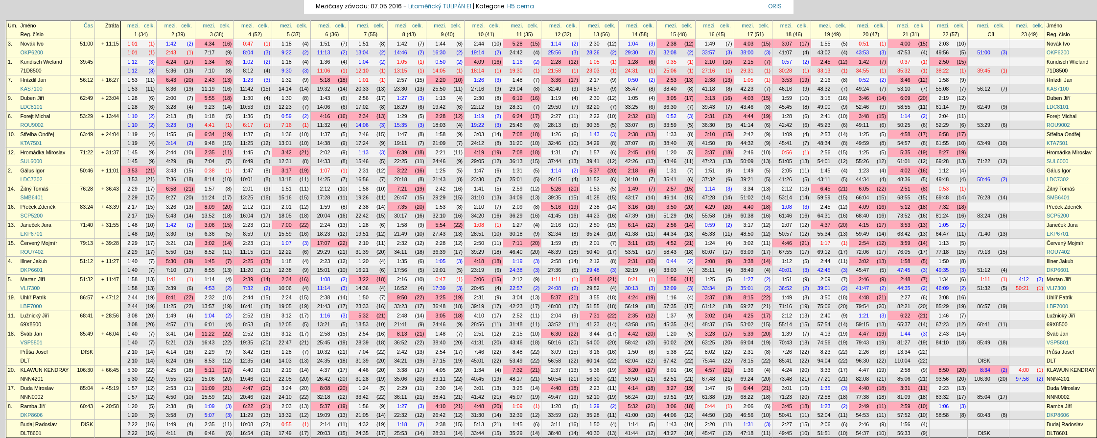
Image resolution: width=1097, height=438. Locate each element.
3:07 (787, 44)
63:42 (903, 234)
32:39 (516, 415)
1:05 (402, 62)
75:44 (708, 361)
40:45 (477, 379)
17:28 (323, 197)
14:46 (400, 52)
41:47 (862, 288)
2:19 (944, 98)
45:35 (670, 324)
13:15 (400, 70)
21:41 (400, 324)
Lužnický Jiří (35, 315)
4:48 (864, 297)
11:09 (208, 388)
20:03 (323, 433)
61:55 (942, 143)
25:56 (554, 52)
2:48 (905, 279)
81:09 (903, 397)
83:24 (86, 207)
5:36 (171, 70)
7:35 (402, 207)
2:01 (248, 189)
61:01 (903, 161)
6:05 (864, 189)
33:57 (708, 52)
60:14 (593, 361)
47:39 (631, 216)
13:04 (362, 52)
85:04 (86, 388)
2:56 (363, 98)
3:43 (171, 170)
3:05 (671, 98)
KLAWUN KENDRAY (45, 370)
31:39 (362, 252)
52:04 (824, 415)
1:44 (440, 44)
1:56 (671, 279)
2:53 (671, 80)
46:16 (785, 89)
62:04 (631, 361)
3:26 (171, 207)
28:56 (477, 324)
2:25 (248, 261)
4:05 (440, 370)
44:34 (862, 179)
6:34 (210, 134)
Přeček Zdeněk (38, 207)
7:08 (518, 134)
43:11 (824, 179)
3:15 (825, 98)
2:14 (325, 424)
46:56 (747, 415)
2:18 (633, 170)
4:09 (479, 62)
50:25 (903, 125)
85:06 (903, 379)
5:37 (594, 170)
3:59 (905, 243)
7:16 (286, 125)
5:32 (363, 315)
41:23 (593, 324)
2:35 (210, 152)
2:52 (248, 315)
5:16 (556, 207)
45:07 (516, 397)
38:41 (439, 397)
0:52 (864, 80)
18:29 (400, 107)
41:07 (785, 52)
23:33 (362, 306)
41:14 (747, 125)
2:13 (171, 116)
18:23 (323, 234)
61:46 (785, 216)
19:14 (477, 52)
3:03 (479, 134)
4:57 (171, 324)
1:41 (479, 189)
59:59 (824, 197)
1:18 (286, 44)
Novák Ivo (32, 44)
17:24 (362, 143)
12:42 (246, 89)
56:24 (631, 397)
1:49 (710, 44)
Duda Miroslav (37, 388)
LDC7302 (32, 179)
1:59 (787, 98)
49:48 (942, 179)
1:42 (171, 44)
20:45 (477, 288)
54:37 (862, 433)
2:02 (325, 152)
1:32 (286, 80)
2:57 (402, 80)
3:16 (633, 207)
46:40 (516, 252)
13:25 (246, 197)
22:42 (362, 216)
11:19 (208, 89)
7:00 (286, 225)
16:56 (362, 179)
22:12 (477, 107)
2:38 (671, 44)
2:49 (864, 406)
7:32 (944, 207)
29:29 (439, 197)
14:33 (323, 161)
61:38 (708, 397)
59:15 (862, 324)
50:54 (554, 379)
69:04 (747, 342)
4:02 (905, 170)
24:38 (516, 270)
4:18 (479, 261)
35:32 (903, 70)
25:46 (516, 125)
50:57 (785, 234)
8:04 (248, 52)
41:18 (708, 89)
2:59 (518, 189)
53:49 (516, 361)
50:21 (1022, 288)
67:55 (785, 252)
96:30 (862, 361)
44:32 (747, 143)
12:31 (285, 161)
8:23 (825, 352)
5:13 (479, 424)
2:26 (864, 352)
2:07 (787, 225)
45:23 (824, 125)
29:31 (747, 70)
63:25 (708, 342)
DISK (87, 352)
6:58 (944, 134)
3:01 (671, 370)
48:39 (554, 252)
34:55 (862, 70)
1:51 (325, 44)
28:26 (593, 52)
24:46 (439, 161)
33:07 (631, 125)
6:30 (556, 334)
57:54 (824, 324)
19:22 (477, 125)
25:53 (400, 433)
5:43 (171, 216)
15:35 (400, 125)
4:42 (633, 334)
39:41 (593, 161)
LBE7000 (31, 306)
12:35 (246, 361)
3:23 (171, 125)
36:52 (785, 288)
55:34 (824, 234)
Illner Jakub (34, 261)
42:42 (785, 125)
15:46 (362, 161)
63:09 (747, 252)
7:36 (171, 179)
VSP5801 (32, 342)
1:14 (556, 44)
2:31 (710, 116)
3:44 (594, 334)
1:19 (556, 98)
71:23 (785, 397)
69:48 (942, 197)
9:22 (286, 52)
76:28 (86, 189)
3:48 (864, 116)
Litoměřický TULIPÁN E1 (439, 6)
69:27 (747, 306)
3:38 (748, 261)
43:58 (631, 324)
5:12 (905, 207)
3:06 (210, 225)
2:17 (594, 80)
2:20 (440, 80)
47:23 (708, 161)
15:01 (323, 270)
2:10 (710, 62)
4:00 (905, 44)
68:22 (747, 397)
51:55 (593, 306)
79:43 (862, 342)
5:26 (556, 189)
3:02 (210, 243)
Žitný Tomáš (34, 189)
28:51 (477, 234)
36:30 (670, 107)
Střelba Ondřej (37, 134)
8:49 (248, 161)
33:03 (670, 270)
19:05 (285, 306)
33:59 (670, 125)
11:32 (323, 125)
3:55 (594, 297)
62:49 (86, 98)
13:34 (903, 352)
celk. (149, 25)
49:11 (862, 125)
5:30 (171, 261)
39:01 (824, 288)
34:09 (516, 197)
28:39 (362, 342)
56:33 (903, 433)
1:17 (825, 243)
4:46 (787, 243)
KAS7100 (32, 89)
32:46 (554, 143)
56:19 (631, 306)
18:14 (477, 70)
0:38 (210, 170)
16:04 (246, 216)
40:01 (785, 270)
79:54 (862, 306)
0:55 (286, 424)
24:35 (323, 361)
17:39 (439, 288)
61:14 (942, 107)
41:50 (708, 143)
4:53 (210, 288)
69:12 (824, 252)
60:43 (86, 406)
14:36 (362, 288)
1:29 (402, 116)
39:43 (708, 107)
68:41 (86, 315)
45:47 (862, 270)
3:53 (787, 80)
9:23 (210, 107)
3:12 (286, 315)
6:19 (518, 98)
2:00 (171, 98)
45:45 (785, 107)
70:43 (785, 342)
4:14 (171, 352)
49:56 (942, 52)
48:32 (824, 89)
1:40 (132, 261)
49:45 (785, 433)
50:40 (593, 252)
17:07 (323, 243)
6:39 (402, 152)
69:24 (747, 379)
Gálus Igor (33, 170)
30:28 (785, 70)
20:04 (323, 216)
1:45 (132, 152)
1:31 (556, 152)
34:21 (400, 361)
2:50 (944, 62)
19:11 (400, 143)
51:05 (785, 161)
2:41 (825, 116)
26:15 (554, 179)
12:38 (285, 270)
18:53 (362, 324)
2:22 (594, 116)
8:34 (985, 370)
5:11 (210, 370)
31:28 (362, 379)
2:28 (556, 62)
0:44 (671, 261)
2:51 (905, 189)
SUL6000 (31, 161)
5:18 (325, 80)
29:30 (631, 52)
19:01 (439, 270)
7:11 (518, 243)
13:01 (285, 143)
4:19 (479, 152)
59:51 (670, 397)
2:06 (748, 406)
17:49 (285, 433)
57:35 (670, 306)
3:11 (633, 243)
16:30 (439, 52)
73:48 (785, 379)
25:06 (670, 70)
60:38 (747, 216)
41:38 (631, 234)
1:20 (671, 152)
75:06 (824, 306)
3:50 (671, 207)
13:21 (323, 324)
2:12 (325, 189)
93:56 (942, 379)
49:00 (824, 107)
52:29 (942, 125)
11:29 (246, 415)
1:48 (518, 80)
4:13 (825, 334)
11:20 (246, 270)
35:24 (593, 234)
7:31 (594, 315)
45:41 (785, 143)
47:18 (747, 433)
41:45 (554, 216)
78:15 (747, 361)
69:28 (942, 161)
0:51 (864, 44)
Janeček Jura (36, 225)
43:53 (862, 52)
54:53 (862, 415)
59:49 (862, 234)
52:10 (593, 397)
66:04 (862, 197)
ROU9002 (32, 125)
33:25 (631, 107)
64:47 (942, 234)
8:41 (171, 297)
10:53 (246, 107)
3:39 (171, 288)
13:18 (285, 179)
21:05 (362, 415)
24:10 (285, 397)
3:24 (286, 388)
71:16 (785, 306)
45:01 (477, 361)
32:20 (593, 107)
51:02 (747, 197)
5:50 (171, 252)
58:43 (670, 252)
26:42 (323, 379)
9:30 (286, 70)
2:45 (825, 62)
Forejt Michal (35, 116)
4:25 (748, 315)
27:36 (554, 270)
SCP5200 (32, 216)
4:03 (748, 44)
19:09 (323, 415)
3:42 (286, 152)
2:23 (248, 225)
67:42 (670, 361)
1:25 (864, 134)
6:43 (171, 80)
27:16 (708, 70)
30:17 (400, 216)
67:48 (708, 379)
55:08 (942, 89)
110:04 (902, 361)
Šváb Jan (31, 334)
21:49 (400, 234)
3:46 (905, 80)
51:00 (86, 44)
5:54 (440, 225)
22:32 (400, 415)
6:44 (748, 388)
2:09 (518, 207)
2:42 (748, 134)
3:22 (402, 170)
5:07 (210, 415)
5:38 (671, 352)
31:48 (516, 324)
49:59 (862, 143)
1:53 (132, 80)
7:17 (210, 52)
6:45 (825, 189)
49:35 (942, 270)
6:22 (905, 315)
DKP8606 (32, 415)
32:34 (554, 234)
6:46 (210, 433)
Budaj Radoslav (39, 424)
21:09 (439, 143)
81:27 (903, 342)
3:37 (710, 152)
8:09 (210, 207)
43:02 (824, 52)
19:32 (323, 89)
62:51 (670, 379)
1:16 (518, 62)
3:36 (556, 80)
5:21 (171, 342)
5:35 (905, 152)
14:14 (285, 89)
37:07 (631, 143)
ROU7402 (32, 252)
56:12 (86, 80)
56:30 (593, 379)
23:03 (593, 70)
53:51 (631, 252)
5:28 (518, 44)
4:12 (1024, 279)
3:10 (710, 134)
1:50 (944, 261)
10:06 (285, 288)
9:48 (210, 143)
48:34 (824, 143)
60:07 (708, 252)
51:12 (86, 261)
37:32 (708, 179)
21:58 (554, 70)
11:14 (323, 288)
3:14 (171, 143)
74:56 (824, 342)
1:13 (440, 98)
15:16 (285, 197)
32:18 (323, 397)
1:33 (671, 134)
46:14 (670, 197)
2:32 (633, 116)
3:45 (787, 406)
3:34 (748, 189)
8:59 (248, 234)
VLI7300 (30, 288)
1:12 (132, 62)
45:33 (708, 234)
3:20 (633, 370)
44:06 (670, 415)
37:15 (439, 361)
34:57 (593, 89)
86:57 (86, 297)
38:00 (747, 52)
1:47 (402, 134)
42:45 (824, 270)
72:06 (862, 252)
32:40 (554, 89)
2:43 (171, 52)
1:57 (594, 152)
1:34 (210, 62)
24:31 (631, 70)
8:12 (248, 70)
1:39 (787, 334)
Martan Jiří (33, 279)
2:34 (363, 116)
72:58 (824, 397)
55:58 (708, 216)
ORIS (775, 6)
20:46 (246, 397)
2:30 (594, 44)
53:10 (903, 89)
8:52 (210, 252)
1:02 (248, 62)
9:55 (171, 379)
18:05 (285, 216)
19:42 (439, 107)
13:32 (285, 415)
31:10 (477, 197)
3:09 (556, 352)
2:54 (864, 243)
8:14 (210, 179)
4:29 (171, 161)
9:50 (402, 297)
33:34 (708, 288)
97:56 (1022, 379)
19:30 (516, 70)
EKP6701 (32, 234)
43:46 (747, 107)
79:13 (86, 243)
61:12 (708, 306)
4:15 (864, 225)
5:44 (594, 279)
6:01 (210, 324)
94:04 (824, 361)
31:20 (516, 143)
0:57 (787, 62)
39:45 (86, 62)
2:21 (440, 152)
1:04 (633, 44)
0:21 (633, 279)
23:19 (477, 270)
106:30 (85, 370)
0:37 (905, 62)
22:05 (285, 379)
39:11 (439, 379)
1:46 (944, 315)
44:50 (708, 415)
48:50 (747, 234)
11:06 (323, 70)
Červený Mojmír (39, 243)
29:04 (516, 89)
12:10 (362, 70)
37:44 (554, 161)
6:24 (518, 116)
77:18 (942, 252)
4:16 (325, 116)
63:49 (86, 134)
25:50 (439, 89)
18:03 (439, 125)
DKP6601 (32, 270)
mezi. (133, 25)
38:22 (942, 70)
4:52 (671, 243)
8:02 (710, 352)
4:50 (171, 397)
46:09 (942, 288)
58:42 (631, 342)
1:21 (864, 315)
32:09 (670, 288)
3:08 (944, 297)
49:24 (862, 89)
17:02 (362, 107)
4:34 (210, 44)
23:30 (400, 89)
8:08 (325, 388)
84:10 (942, 342)
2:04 (944, 116)
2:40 (825, 315)
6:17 (248, 125)
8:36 (171, 89)
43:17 (631, 197)
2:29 (132, 189)
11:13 (323, 52)
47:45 (903, 270)
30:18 (516, 234)
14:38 (323, 143)
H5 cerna (520, 6)
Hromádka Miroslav (43, 152)
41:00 (631, 415)
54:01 (824, 161)
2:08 (710, 261)
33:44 (477, 433)
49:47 (554, 397)
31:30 (477, 415)
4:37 (825, 225)
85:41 (785, 361)
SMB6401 (32, 197)
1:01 (132, 44)
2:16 (825, 80)
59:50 (631, 379)
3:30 (171, 234)
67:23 (942, 324)
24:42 (516, 52)
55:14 (785, 324)
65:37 (903, 324)
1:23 (248, 80)
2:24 (325, 225)
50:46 (86, 170)
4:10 (479, 315)
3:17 (286, 170)
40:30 (593, 433)
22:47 (285, 342)
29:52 (593, 288)
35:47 (631, 89)
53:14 (785, 197)
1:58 (944, 80)
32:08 (670, 52)
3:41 (171, 334)
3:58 (171, 415)
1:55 (825, 44)
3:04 (518, 297)
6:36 (210, 234)
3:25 (440, 297)
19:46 (246, 379)
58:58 (942, 415)
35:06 (400, 379)
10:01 (246, 179)
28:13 (554, 125)
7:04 (210, 161)
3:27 (671, 388)
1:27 (402, 98)
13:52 (208, 216)
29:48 (593, 270)
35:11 (708, 270)
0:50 (440, 62)
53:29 (86, 116)
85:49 (86, 334)
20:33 (362, 89)
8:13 (402, 334)
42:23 (747, 89)
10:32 (323, 352)
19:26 (362, 197)
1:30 (248, 98)
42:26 (631, 161)
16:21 (362, 270)
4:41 (210, 125)
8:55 (210, 270)
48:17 (516, 379)
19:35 (246, 342)
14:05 (439, 70)
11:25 (246, 143)
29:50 (554, 107)
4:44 (748, 116)
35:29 (516, 433)
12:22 (285, 252)
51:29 (670, 216)
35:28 (593, 415)
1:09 (787, 134)
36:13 (516, 161)
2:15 (748, 62)
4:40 (748, 207)
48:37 (708, 324)
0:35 (671, 62)
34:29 (593, 143)
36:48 (439, 306)
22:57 (516, 288)
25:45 (323, 342)
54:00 (593, 342)
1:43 (325, 98)
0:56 (787, 152)
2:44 (479, 44)
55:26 (862, 161)
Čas (88, 25)
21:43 (439, 179)
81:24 (942, 216)
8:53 (248, 324)
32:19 (631, 270)
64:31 (824, 216)
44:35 (903, 288)
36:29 (516, 216)
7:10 (210, 70)
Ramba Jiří (33, 406)
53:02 (747, 324)
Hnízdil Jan (34, 80)
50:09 (747, 161)
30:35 (593, 125)
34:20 (477, 216)
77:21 (824, 379)
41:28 (593, 197)
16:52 (400, 288)
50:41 (785, 415)
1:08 (787, 207)
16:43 (208, 342)
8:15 (748, 297)
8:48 (518, 352)
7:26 (787, 352)
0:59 (286, 116)
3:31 (905, 388)
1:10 (132, 116)
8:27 (944, 152)
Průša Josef (34, 352)
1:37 (248, 134)
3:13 (710, 98)
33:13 (824, 70)
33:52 (554, 324)
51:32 (86, 279)
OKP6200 (32, 52)
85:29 (942, 306)
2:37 (556, 370)
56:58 (554, 361)
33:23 (400, 306)
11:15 (246, 252)
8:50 (944, 370)
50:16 (554, 342)
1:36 (325, 62)
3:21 (171, 243)
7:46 (479, 352)
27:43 (439, 234)
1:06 (944, 406)
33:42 (362, 397)
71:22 (86, 152)
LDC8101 (32, 107)
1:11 (556, 279)
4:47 (864, 334)
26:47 (400, 197)
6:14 (633, 225)
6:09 (905, 98)
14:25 (323, 179)
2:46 (363, 134)
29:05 (477, 161)
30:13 (631, 288)
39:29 (477, 252)
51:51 (824, 433)
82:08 (862, 379)
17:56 (400, 270)
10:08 (246, 424)
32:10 (439, 216)
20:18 (400, 179)
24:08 (554, 288)
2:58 (556, 261)
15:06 (208, 379)
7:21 (402, 189)
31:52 (593, 179)
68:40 (862, 216)
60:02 (670, 342)
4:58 (905, 134)
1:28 (633, 62)
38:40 (670, 89)
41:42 (477, 397)
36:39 (439, 252)
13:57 (208, 306)
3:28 (171, 107)
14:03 (285, 361)
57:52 (903, 415)
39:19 (477, 306)
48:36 (903, 179)
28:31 (516, 107)
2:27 (556, 116)
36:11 (400, 397)
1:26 (479, 80)
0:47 (248, 44)
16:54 (246, 433)
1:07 (325, 170)
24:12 (477, 143)
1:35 (402, 261)
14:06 (323, 107)
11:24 (208, 197)
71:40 (86, 225)
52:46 (862, 107)
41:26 (785, 179)
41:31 (477, 342)
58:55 (903, 107)
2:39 (248, 279)
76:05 (903, 252)
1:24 (710, 243)
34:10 (631, 179)
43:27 (670, 433)
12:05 (285, 324)
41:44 (631, 433)
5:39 (748, 334)
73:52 (903, 216)
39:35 (554, 197)
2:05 (787, 170)
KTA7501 (31, 143)
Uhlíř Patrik (34, 297)
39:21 (747, 179)
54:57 (903, 143)
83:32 (942, 397)
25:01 (516, 179)
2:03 (944, 44)
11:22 (208, 334)
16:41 (246, 306)
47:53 (903, 52)
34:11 (400, 252)
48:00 (554, 306)
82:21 (903, 306)
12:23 (285, 107)
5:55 (210, 98)
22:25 (400, 161)
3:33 (825, 370)
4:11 (171, 433)
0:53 (944, 189)
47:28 (708, 197)
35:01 (747, 288)
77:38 (862, 397)
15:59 (285, 234)
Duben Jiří (33, 98)
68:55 (903, 197)
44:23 (593, 216)
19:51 (362, 234)
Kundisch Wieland (41, 62)
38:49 (747, 270)
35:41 (670, 179)
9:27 (171, 197)
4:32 (363, 424)
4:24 (171, 62)
